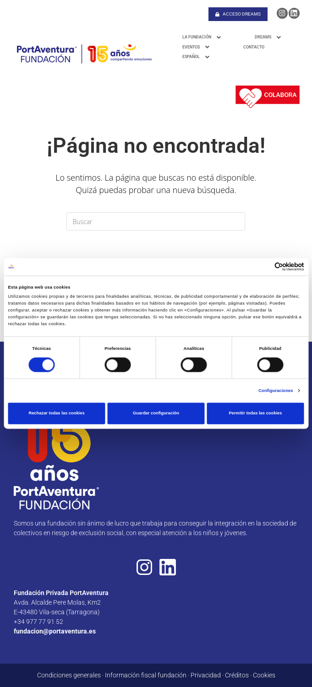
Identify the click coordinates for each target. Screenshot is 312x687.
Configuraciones (275, 390)
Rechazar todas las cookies (56, 413)
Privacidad (206, 675)
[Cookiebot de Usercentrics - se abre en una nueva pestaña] (264, 267)
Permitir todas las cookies (255, 413)
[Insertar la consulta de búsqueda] (155, 221)
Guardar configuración (156, 413)
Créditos (237, 675)
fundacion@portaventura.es (55, 631)
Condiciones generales (69, 675)
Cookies (264, 675)
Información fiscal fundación (145, 675)
